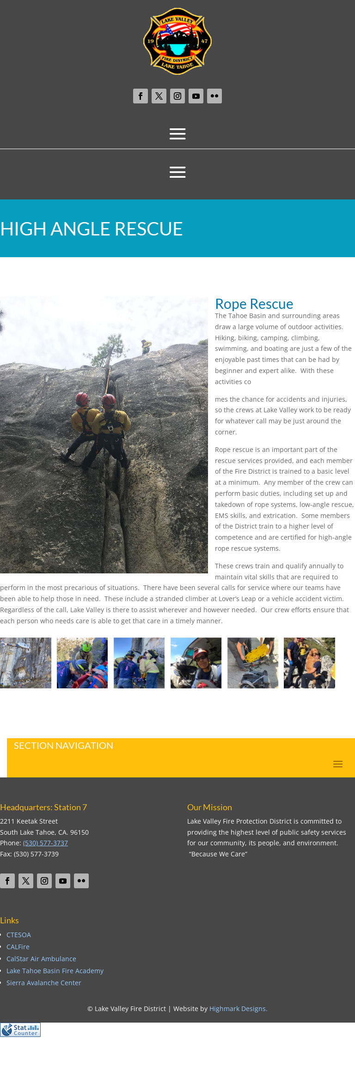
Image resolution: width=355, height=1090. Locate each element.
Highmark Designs (237, 1008)
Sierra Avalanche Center (43, 982)
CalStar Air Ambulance (41, 958)
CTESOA (18, 934)
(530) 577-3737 (45, 842)
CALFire (18, 946)
